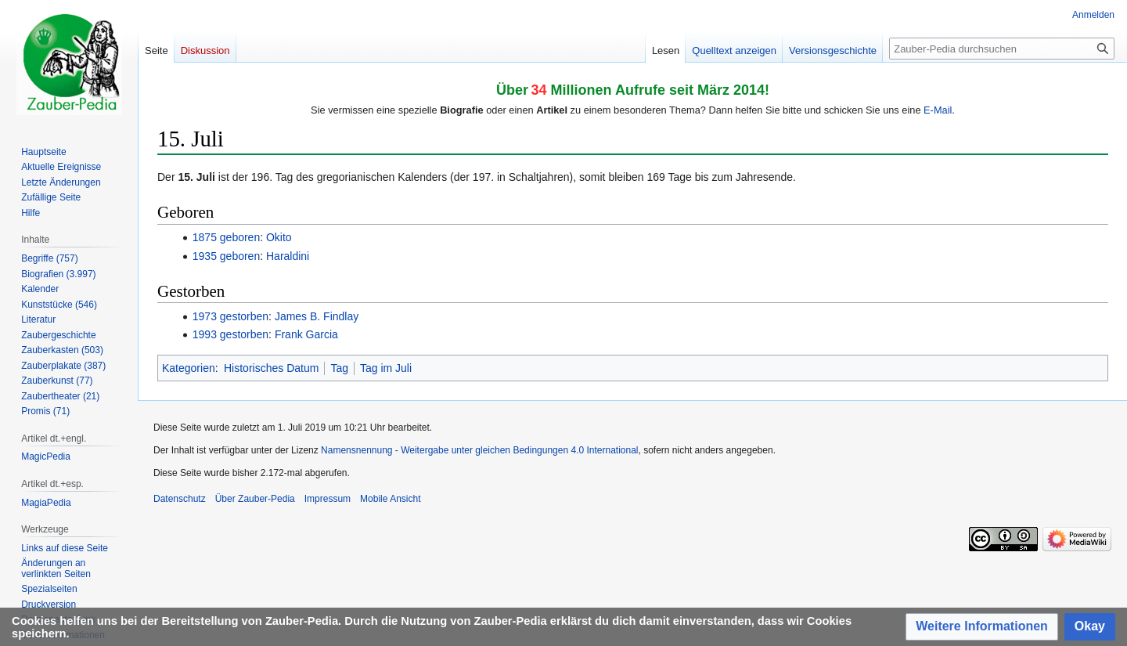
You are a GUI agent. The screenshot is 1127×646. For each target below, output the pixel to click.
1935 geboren (226, 256)
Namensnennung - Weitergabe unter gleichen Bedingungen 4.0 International (479, 450)
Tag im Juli (386, 368)
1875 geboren (226, 237)
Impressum (327, 498)
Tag (339, 368)
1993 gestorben (230, 334)
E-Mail (938, 110)
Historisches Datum (271, 368)
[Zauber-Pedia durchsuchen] (1001, 49)
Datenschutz (179, 498)
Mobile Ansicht (390, 498)
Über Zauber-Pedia (255, 498)
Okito (279, 237)
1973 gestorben (230, 316)
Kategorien (188, 368)
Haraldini (287, 256)
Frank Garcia (306, 334)
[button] (982, 627)
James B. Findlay (316, 316)
